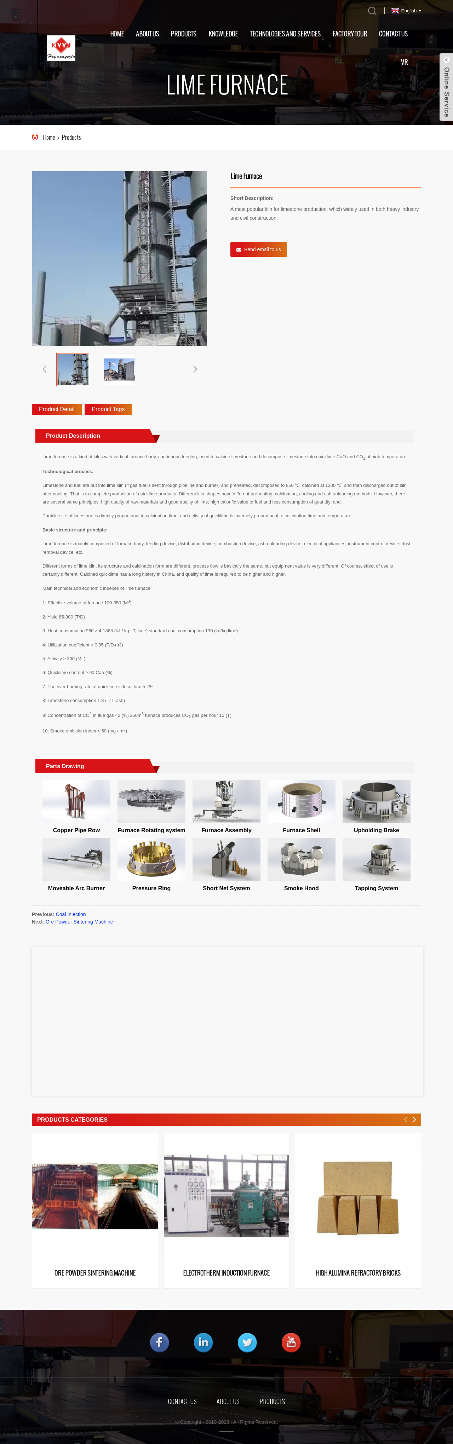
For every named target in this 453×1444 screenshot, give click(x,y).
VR (404, 62)
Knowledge (223, 34)
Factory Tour (350, 34)
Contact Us (393, 34)
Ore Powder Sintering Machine (79, 922)
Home (117, 34)
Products (183, 34)
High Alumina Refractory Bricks (358, 1273)
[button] (195, 369)
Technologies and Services (285, 34)
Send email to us (262, 249)
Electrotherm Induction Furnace (226, 1273)
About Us (147, 34)
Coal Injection (71, 914)
